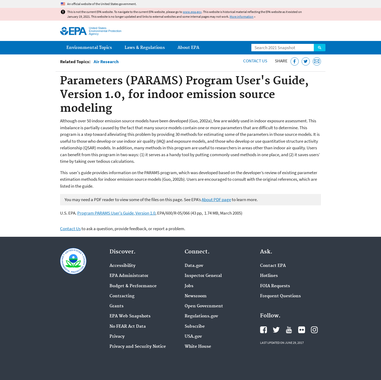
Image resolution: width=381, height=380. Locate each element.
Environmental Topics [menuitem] (89, 47)
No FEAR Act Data (128, 326)
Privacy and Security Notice (138, 346)
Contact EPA (273, 265)
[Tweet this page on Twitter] (306, 61)
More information (241, 16)
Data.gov (194, 265)
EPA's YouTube (288, 329)
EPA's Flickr (301, 329)
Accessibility (122, 265)
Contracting (122, 296)
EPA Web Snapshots (130, 316)
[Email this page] (317, 61)
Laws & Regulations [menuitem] (145, 47)
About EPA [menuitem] (188, 47)
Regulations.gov (201, 316)
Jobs (189, 286)
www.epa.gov (192, 12)
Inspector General (203, 276)
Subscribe (195, 326)
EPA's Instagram (314, 329)
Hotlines (269, 276)
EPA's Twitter (276, 329)
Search (319, 47)
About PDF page (216, 199)
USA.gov (193, 336)
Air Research (106, 61)
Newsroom (196, 296)
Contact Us (255, 61)
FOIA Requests (275, 286)
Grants (117, 306)
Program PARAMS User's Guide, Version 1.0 (116, 213)
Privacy (117, 336)
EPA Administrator (129, 276)
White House (198, 346)
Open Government (204, 306)
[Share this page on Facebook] (295, 61)
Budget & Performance (133, 286)
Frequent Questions (280, 296)
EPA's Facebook (263, 329)
